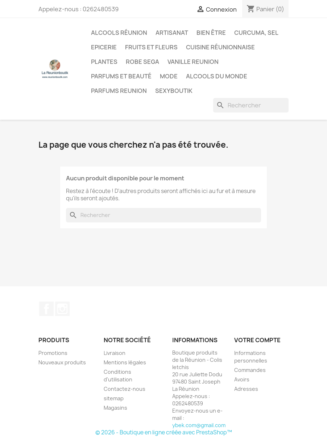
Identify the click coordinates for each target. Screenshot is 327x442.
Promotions (52, 352)
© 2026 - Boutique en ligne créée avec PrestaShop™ (163, 432)
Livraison (114, 352)
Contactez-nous (124, 388)
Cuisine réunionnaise (220, 47)
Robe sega (142, 62)
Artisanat (172, 33)
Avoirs (241, 379)
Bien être (211, 33)
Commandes (250, 370)
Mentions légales (125, 362)
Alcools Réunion (119, 33)
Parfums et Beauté (121, 76)
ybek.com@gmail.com (198, 425)
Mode (169, 76)
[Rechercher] (251, 105)
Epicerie (104, 47)
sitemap (114, 398)
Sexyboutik (174, 91)
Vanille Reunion (193, 62)
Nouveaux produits (62, 362)
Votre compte (257, 340)
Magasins (115, 407)
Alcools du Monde (216, 76)
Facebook (46, 309)
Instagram (62, 309)
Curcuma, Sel (256, 33)
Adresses (246, 388)
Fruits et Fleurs (151, 47)
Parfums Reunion (119, 91)
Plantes (104, 62)
